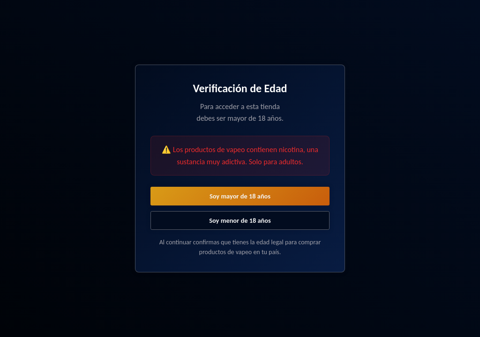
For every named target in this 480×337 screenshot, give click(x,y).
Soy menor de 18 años (240, 220)
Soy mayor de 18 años (240, 196)
